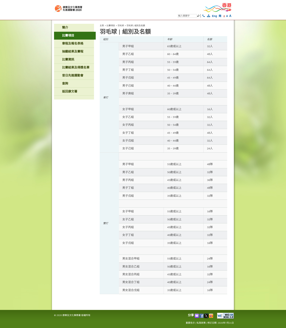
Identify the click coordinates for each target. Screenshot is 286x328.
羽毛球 (121, 25)
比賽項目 (111, 25)
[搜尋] (187, 16)
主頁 (102, 25)
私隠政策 (201, 322)
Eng (214, 16)
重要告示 (190, 322)
